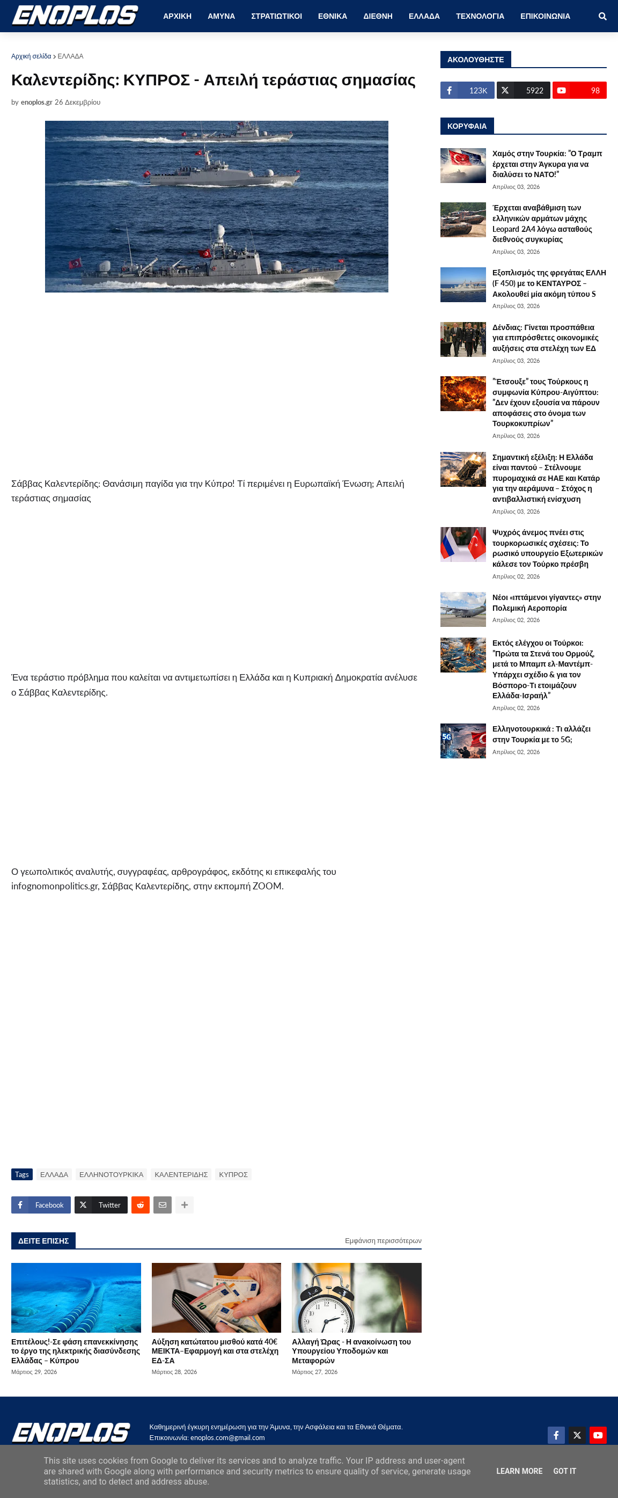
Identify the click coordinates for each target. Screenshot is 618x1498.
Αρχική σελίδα (31, 56)
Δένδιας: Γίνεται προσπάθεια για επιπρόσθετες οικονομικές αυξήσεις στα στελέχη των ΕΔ (545, 338)
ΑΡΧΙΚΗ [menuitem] (177, 15)
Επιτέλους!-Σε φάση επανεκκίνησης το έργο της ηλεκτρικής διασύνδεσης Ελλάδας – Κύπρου (75, 1351)
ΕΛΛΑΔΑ (71, 56)
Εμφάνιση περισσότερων (383, 1240)
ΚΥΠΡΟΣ (233, 1174)
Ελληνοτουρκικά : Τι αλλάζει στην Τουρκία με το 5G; (541, 734)
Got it (564, 1471)
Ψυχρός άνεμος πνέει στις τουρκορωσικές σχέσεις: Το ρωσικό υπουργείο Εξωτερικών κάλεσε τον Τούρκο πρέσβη (547, 548)
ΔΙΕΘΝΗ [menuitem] (377, 15)
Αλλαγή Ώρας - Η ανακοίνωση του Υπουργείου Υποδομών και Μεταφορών (351, 1351)
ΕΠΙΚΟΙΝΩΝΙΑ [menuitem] (545, 15)
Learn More (519, 1471)
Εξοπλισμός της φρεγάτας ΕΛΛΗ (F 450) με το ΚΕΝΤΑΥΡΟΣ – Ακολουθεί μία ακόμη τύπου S (549, 283)
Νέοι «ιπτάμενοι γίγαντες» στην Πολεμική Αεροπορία (546, 602)
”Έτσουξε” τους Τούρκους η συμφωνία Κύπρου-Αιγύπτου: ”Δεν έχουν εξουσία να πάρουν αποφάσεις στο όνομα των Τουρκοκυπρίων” (546, 402)
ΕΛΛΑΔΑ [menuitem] (424, 15)
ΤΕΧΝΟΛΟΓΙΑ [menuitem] (480, 15)
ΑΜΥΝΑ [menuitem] (221, 15)
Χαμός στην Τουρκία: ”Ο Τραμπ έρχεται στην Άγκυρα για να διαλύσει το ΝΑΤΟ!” (547, 164)
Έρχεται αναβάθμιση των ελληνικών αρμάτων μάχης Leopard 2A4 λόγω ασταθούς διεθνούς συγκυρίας (542, 223)
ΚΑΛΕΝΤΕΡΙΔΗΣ (181, 1174)
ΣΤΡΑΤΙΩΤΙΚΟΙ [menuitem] (276, 15)
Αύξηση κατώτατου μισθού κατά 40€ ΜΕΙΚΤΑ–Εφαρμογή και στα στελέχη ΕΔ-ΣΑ (215, 1351)
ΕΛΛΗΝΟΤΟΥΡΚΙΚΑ (111, 1174)
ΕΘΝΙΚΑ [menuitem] (332, 15)
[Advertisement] (216, 386)
